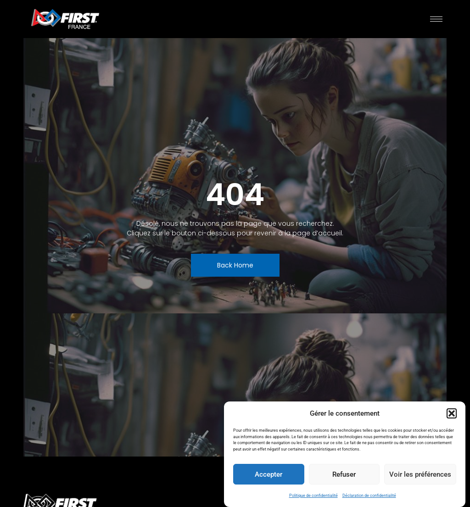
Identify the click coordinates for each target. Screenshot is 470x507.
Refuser (344, 474)
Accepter (268, 474)
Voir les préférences (420, 474)
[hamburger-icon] (436, 19)
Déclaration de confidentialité (369, 495)
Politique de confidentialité (313, 495)
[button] (451, 413)
